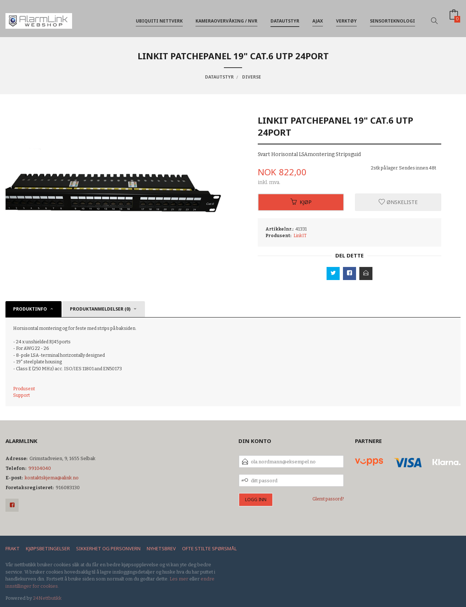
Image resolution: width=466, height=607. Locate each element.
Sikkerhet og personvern (108, 548)
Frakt (12, 548)
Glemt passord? (328, 499)
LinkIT (300, 235)
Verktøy (346, 18)
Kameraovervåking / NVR (226, 18)
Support (21, 395)
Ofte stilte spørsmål (209, 548)
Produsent (24, 388)
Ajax (317, 18)
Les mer (179, 579)
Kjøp (301, 202)
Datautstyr (284, 18)
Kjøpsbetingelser (48, 548)
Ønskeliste (398, 202)
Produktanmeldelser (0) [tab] (100, 309)
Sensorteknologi (392, 18)
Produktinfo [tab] (30, 309)
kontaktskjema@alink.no (52, 477)
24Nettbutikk (47, 598)
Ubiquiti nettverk (159, 18)
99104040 (39, 468)
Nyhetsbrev (161, 548)
